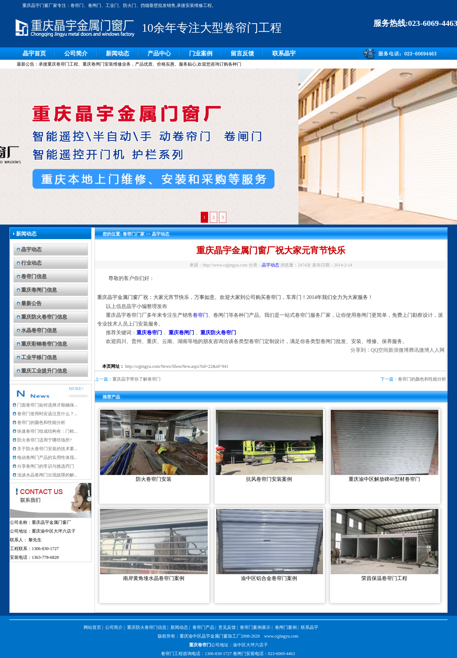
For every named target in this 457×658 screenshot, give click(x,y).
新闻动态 (117, 53)
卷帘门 (200, 315)
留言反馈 (242, 53)
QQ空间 (379, 350)
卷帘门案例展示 (255, 627)
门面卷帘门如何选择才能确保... (47, 405)
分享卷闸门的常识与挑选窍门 (45, 466)
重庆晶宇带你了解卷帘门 (136, 379)
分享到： (360, 350)
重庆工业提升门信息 (44, 371)
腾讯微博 (419, 350)
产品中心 (159, 53)
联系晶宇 (284, 53)
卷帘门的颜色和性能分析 (41, 422)
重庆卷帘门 (200, 644)
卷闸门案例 (286, 627)
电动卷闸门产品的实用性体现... (47, 457)
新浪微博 (398, 350)
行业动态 (31, 263)
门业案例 (200, 53)
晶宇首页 (34, 53)
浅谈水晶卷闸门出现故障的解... (47, 475)
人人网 (437, 350)
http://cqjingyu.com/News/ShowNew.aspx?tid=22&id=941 (176, 366)
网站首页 (92, 627)
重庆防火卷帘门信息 (44, 317)
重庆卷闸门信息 (39, 290)
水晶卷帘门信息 (39, 330)
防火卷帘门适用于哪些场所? (44, 440)
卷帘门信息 (34, 276)
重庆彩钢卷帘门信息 (44, 344)
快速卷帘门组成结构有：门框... (47, 431)
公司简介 (76, 53)
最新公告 (31, 303)
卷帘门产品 (203, 627)
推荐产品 (111, 397)
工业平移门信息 (39, 357)
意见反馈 (227, 627)
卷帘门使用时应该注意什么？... (47, 413)
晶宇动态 (31, 249)
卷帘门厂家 (134, 234)
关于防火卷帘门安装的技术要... (47, 448)
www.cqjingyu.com (281, 636)
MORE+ (76, 388)
